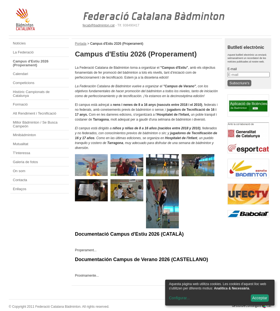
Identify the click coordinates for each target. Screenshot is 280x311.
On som (19, 171)
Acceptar (259, 298)
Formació (20, 104)
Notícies (19, 43)
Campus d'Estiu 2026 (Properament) (30, 63)
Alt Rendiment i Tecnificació (34, 113)
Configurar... (179, 298)
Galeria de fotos (25, 162)
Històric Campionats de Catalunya (31, 94)
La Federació (23, 52)
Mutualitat (20, 144)
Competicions (23, 83)
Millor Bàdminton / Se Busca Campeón (35, 124)
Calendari (20, 74)
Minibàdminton (24, 135)
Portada (80, 44)
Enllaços (19, 189)
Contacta (20, 180)
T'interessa (21, 153)
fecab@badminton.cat (99, 25)
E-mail (232, 69)
